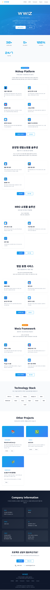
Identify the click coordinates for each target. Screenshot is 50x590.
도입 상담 (31, 134)
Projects (40, 2)
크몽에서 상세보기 (20, 134)
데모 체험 (29, 193)
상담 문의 (30, 27)
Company (46, 2)
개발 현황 (31, 375)
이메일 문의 (29, 561)
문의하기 (30, 312)
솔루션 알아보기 (21, 27)
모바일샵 (24, 2)
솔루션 (29, 2)
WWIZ (6, 2)
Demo (36, 449)
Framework (35, 2)
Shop (6, 482)
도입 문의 (20, 193)
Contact (37, 581)
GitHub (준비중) (20, 374)
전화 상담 (20, 561)
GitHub (6, 451)
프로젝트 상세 (20, 312)
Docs (12, 451)
